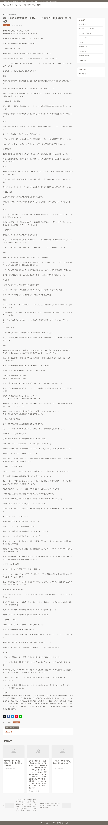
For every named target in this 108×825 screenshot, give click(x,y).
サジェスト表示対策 (85, 33)
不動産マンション (84, 46)
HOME (5, 14)
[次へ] (56, 805)
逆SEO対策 (82, 60)
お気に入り (82, 24)
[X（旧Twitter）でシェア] (4, 716)
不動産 (81, 42)
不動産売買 (13, 14)
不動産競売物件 (84, 56)
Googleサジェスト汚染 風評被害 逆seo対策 (22, 5)
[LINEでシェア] (20, 716)
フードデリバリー (84, 37)
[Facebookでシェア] (8, 716)
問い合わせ (82, 74)
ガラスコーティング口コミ (87, 28)
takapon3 (8, 732)
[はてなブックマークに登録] (12, 716)
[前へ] (20, 805)
